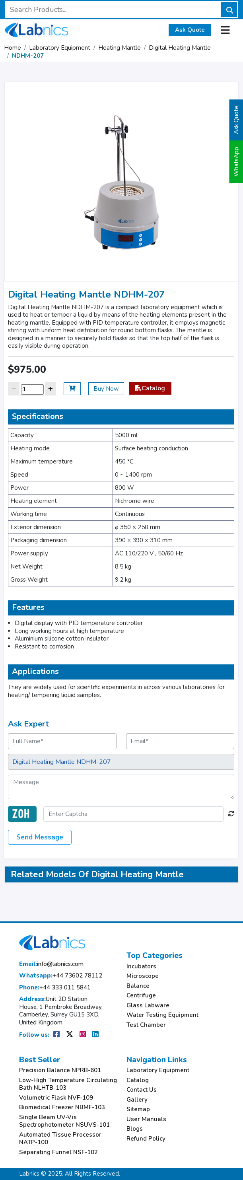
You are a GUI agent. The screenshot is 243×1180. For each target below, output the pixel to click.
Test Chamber (146, 1025)
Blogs (134, 1129)
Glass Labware (147, 1005)
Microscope (142, 976)
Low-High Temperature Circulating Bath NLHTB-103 (68, 1084)
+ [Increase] (50, 388)
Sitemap (138, 1109)
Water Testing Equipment (162, 1015)
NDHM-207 (28, 56)
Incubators (141, 966)
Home (12, 48)
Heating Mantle (119, 48)
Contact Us (141, 1090)
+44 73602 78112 (60, 975)
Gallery (137, 1100)
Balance (138, 986)
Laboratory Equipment (59, 48)
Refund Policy (145, 1139)
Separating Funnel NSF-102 (58, 1152)
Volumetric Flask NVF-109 (56, 1098)
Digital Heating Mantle (180, 48)
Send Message (39, 837)
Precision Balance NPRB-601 (60, 1070)
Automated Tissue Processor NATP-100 (60, 1139)
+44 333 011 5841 (55, 987)
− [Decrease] (14, 388)
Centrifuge (141, 995)
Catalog (150, 388)
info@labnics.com (51, 964)
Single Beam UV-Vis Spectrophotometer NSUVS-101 (64, 1121)
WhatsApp (236, 162)
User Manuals (146, 1119)
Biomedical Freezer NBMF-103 (62, 1107)
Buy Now (106, 389)
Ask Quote (190, 30)
